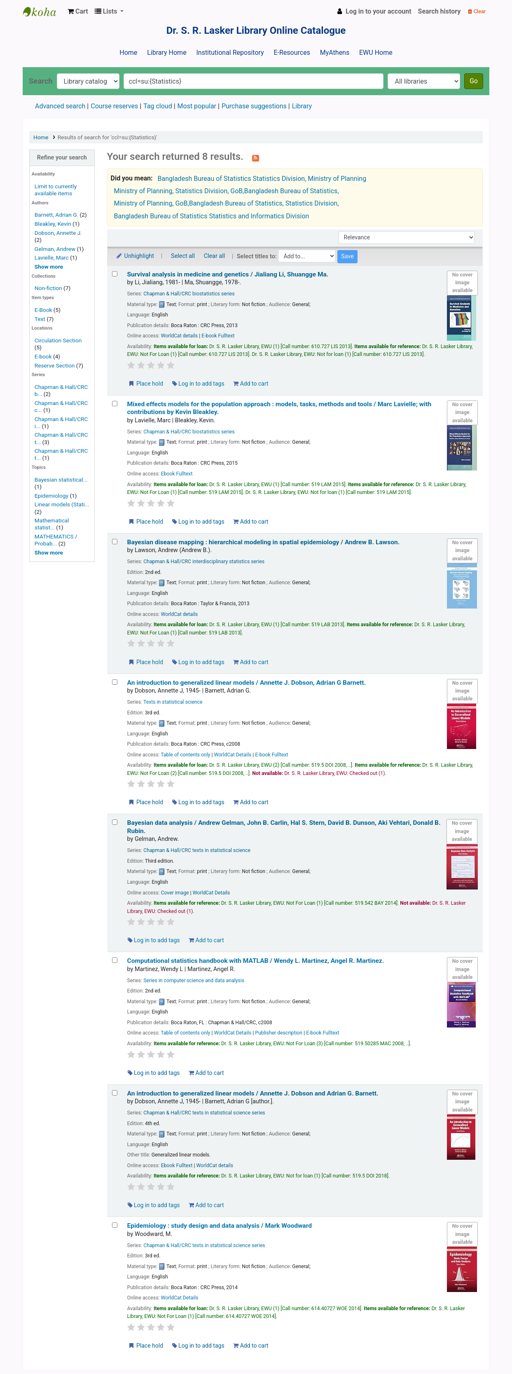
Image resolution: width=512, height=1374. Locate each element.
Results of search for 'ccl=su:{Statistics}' (107, 137)
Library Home (166, 52)
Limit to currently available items (56, 190)
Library (302, 106)
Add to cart (250, 383)
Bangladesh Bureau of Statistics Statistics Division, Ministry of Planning (262, 179)
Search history (439, 11)
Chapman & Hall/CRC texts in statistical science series (204, 1113)
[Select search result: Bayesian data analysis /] (114, 822)
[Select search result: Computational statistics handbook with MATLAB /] (114, 960)
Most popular (197, 106)
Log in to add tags (198, 383)
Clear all (214, 256)
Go (474, 81)
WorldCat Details (232, 755)
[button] (77, 11)
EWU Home (376, 52)
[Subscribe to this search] (255, 157)
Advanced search (60, 106)
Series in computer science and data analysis (193, 980)
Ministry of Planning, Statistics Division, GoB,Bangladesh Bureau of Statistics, (226, 191)
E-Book (43, 310)
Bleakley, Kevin (53, 223)
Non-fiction (48, 288)
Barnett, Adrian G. (56, 214)
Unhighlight (134, 256)
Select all (183, 256)
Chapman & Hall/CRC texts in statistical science (196, 850)
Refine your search (62, 157)
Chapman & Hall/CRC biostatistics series (188, 294)
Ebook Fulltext (176, 474)
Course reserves (114, 106)
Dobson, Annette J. (58, 232)
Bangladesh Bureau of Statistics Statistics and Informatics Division (211, 216)
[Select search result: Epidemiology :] (114, 1225)
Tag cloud (157, 106)
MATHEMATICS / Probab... (56, 540)
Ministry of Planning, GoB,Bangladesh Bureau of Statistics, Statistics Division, (226, 203)
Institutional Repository (230, 52)
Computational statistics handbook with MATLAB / (255, 960)
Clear (477, 11)
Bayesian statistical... (61, 479)
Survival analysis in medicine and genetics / (228, 274)
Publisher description (278, 1033)
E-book (43, 356)
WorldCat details (179, 336)
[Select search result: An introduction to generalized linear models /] (114, 682)
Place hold (146, 383)
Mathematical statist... (52, 524)
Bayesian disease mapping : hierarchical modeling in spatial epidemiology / (263, 542)
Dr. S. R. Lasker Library (43, 11)
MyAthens (334, 52)
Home (128, 52)
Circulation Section (58, 340)
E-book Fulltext (217, 336)
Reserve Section (55, 365)
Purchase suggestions (254, 106)
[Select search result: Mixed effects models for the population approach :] (114, 403)
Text (41, 319)
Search (41, 81)
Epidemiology (51, 495)
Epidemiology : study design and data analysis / (219, 1225)
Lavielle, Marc (52, 257)
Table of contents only (185, 755)
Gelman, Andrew (55, 249)
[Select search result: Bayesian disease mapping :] (114, 541)
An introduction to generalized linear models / (246, 682)
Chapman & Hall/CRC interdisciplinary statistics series (203, 561)
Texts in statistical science (173, 702)
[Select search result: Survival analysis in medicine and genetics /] (114, 273)
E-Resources (292, 52)
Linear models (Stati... (62, 504)
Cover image (175, 893)
